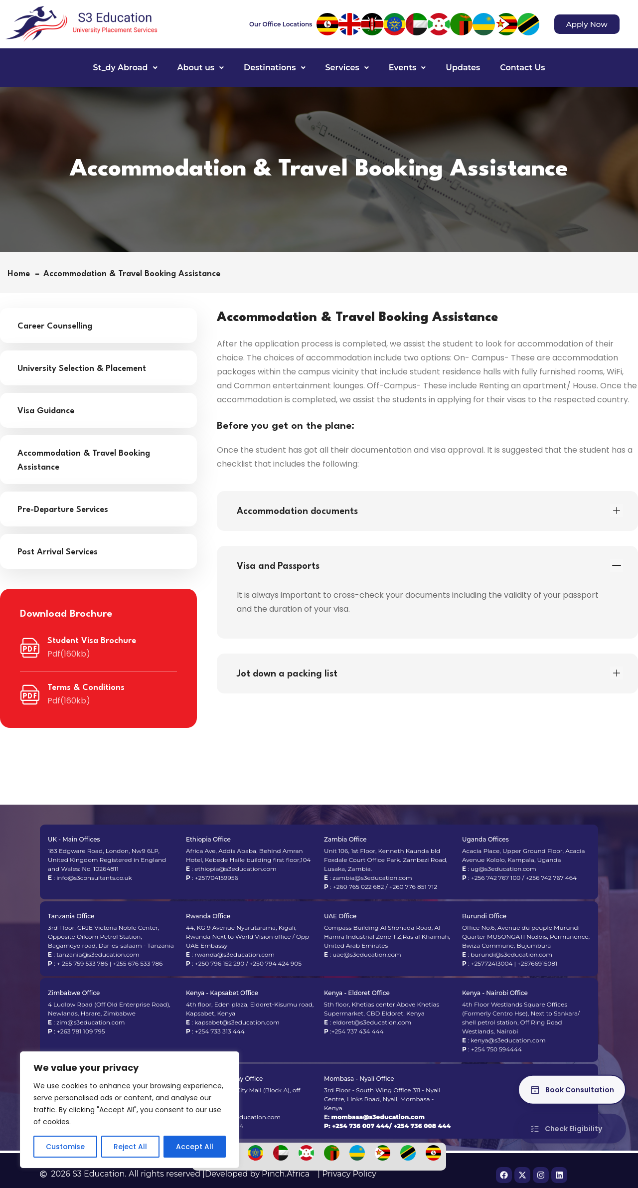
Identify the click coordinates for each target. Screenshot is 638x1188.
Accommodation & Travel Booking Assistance (83, 460)
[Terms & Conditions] (30, 695)
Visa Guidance (45, 411)
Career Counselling (54, 326)
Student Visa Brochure (91, 641)
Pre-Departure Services (62, 510)
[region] (129, 1109)
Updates (463, 67)
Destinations (274, 67)
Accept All (194, 1147)
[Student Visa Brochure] (30, 648)
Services (347, 67)
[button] (125, 67)
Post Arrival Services (57, 552)
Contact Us (522, 67)
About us (200, 67)
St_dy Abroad (125, 67)
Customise (65, 1147)
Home (21, 274)
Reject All (130, 1147)
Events (407, 67)
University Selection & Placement (81, 368)
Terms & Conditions (86, 687)
